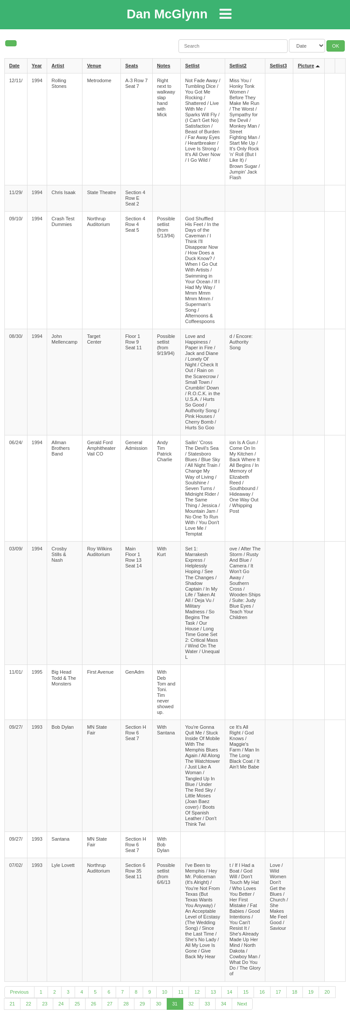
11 (180, 992)
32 (191, 1003)
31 (175, 1003)
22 (28, 1003)
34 (223, 1003)
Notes (164, 65)
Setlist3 (278, 65)
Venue (94, 65)
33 (207, 1003)
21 (12, 1003)
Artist (57, 65)
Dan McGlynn (167, 14)
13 (213, 992)
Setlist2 (238, 65)
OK (335, 46)
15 (245, 992)
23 (45, 1003)
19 (310, 992)
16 (261, 992)
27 (110, 1003)
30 (158, 1003)
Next (242, 1003)
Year (37, 65)
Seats (131, 65)
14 (229, 992)
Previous (19, 992)
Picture (306, 65)
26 (93, 1003)
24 (61, 1003)
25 (77, 1003)
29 (142, 1003)
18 (294, 992)
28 (126, 1003)
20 (326, 992)
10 (164, 992)
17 (278, 992)
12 (196, 992)
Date (14, 65)
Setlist (192, 65)
